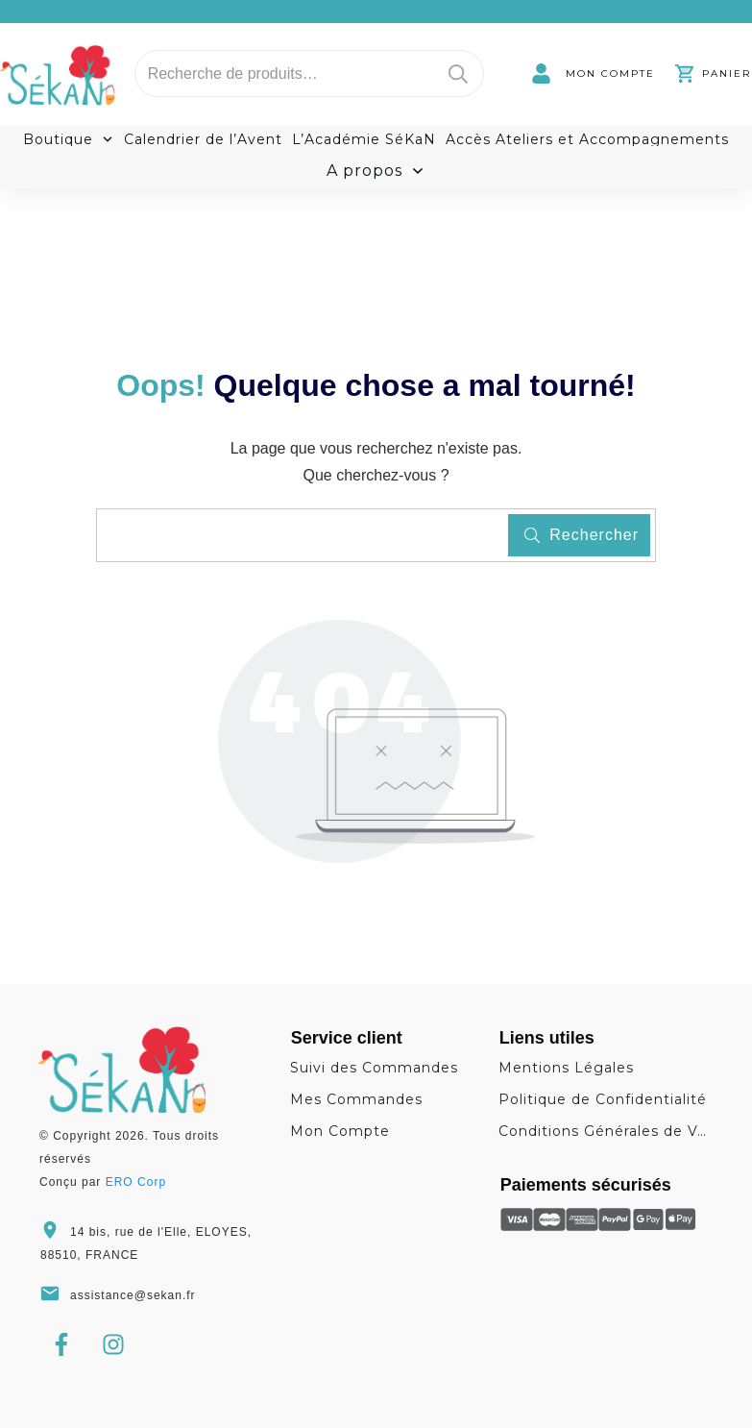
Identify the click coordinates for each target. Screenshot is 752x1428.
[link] (593, 73)
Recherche (458, 73)
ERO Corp (136, 1182)
